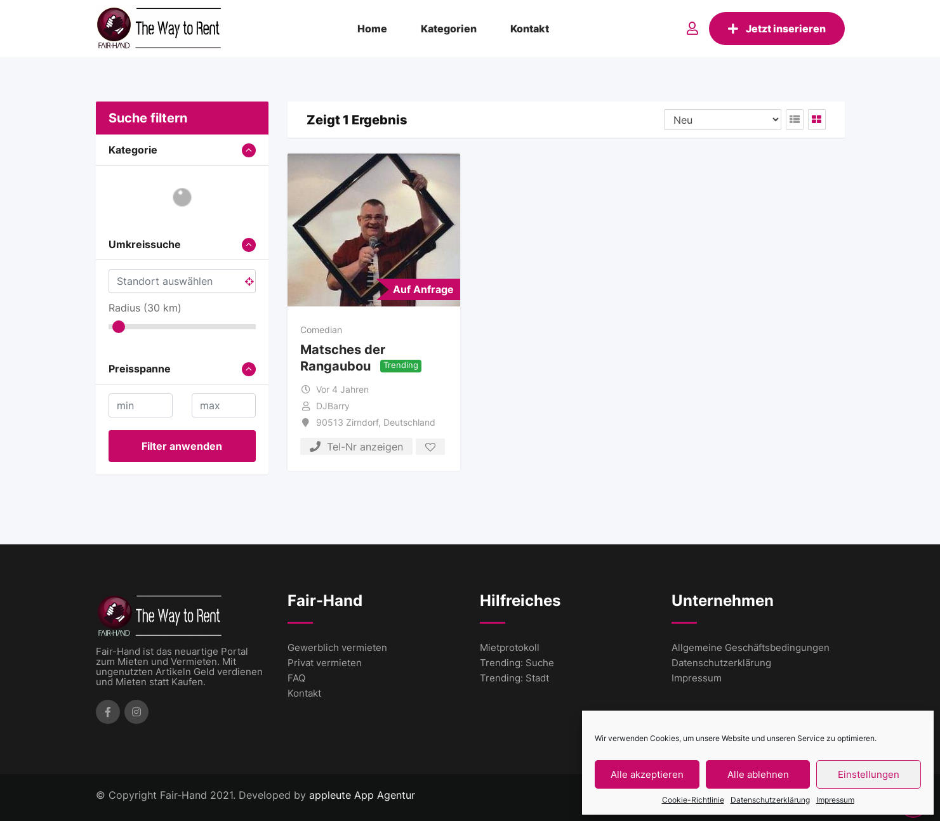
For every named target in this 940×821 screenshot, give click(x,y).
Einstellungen (868, 774)
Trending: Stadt (514, 678)
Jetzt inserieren (777, 28)
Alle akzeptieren (647, 774)
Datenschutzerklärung (770, 800)
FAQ (296, 678)
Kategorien (449, 28)
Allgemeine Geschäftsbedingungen (751, 647)
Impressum (835, 800)
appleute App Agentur (362, 795)
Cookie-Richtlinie (693, 800)
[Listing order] (722, 119)
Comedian (321, 329)
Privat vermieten (325, 663)
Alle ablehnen (758, 774)
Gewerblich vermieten (337, 647)
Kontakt (529, 28)
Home (372, 28)
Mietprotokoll (510, 647)
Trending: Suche (517, 663)
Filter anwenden (182, 446)
